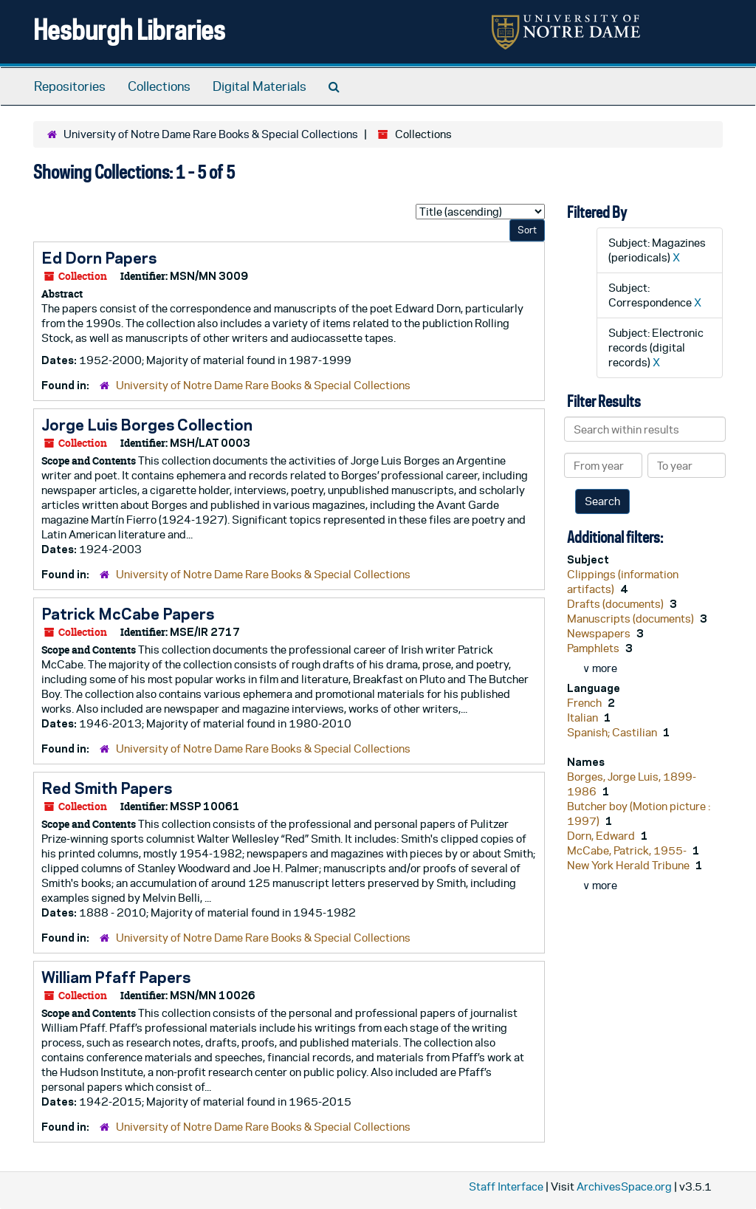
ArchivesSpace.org (624, 1186)
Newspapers (600, 633)
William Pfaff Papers (115, 977)
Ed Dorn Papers (99, 258)
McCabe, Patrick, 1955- (628, 850)
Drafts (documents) (616, 603)
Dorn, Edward (602, 835)
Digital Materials (259, 86)
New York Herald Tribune (629, 865)
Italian (583, 717)
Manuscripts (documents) (631, 618)
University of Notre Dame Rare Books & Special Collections (210, 134)
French (585, 702)
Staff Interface (506, 1186)
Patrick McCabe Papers (127, 614)
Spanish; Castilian (613, 732)
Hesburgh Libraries (129, 29)
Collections (159, 86)
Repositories (70, 86)
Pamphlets (594, 648)
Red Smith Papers (106, 788)
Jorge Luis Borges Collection (146, 425)
